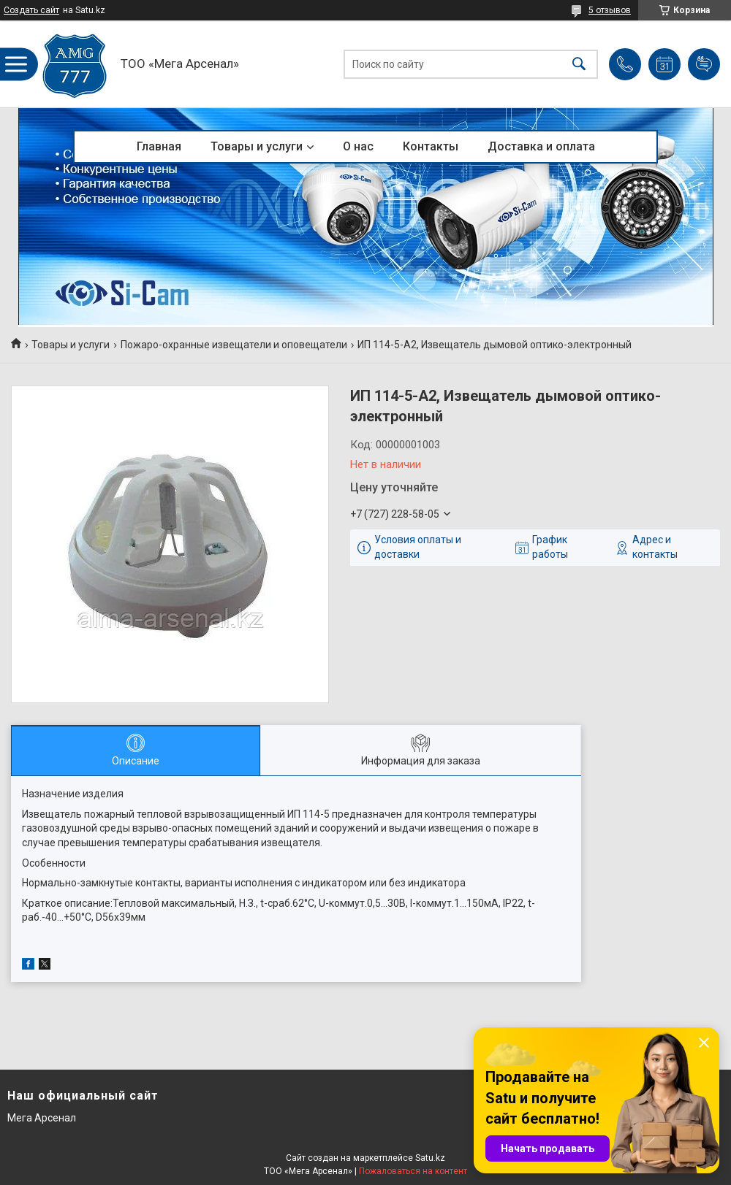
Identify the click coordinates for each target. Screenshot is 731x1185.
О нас (358, 146)
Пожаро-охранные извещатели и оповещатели (234, 344)
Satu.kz (430, 1158)
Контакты (430, 146)
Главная (159, 146)
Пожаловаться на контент (413, 1171)
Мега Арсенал (41, 1118)
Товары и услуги (257, 146)
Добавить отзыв (704, 64)
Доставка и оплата (541, 146)
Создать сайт (31, 10)
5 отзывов (609, 10)
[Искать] (578, 63)
